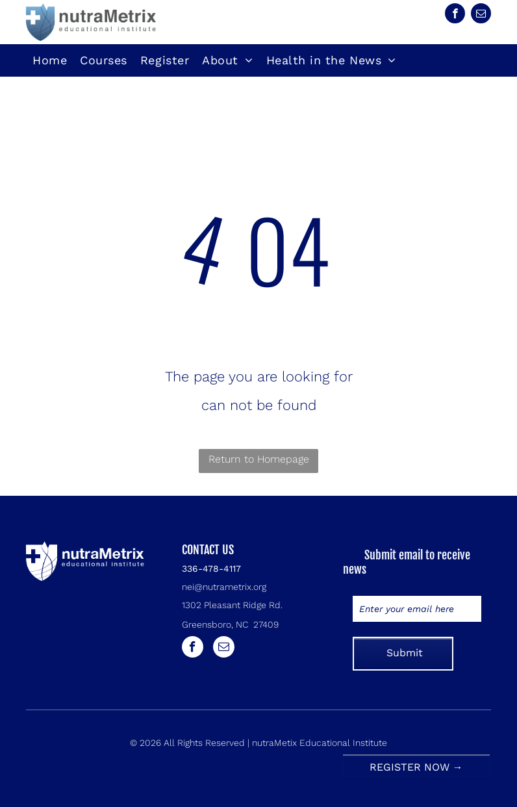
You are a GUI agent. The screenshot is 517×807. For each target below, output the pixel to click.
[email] (481, 15)
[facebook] (455, 15)
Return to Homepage (258, 459)
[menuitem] (49, 60)
